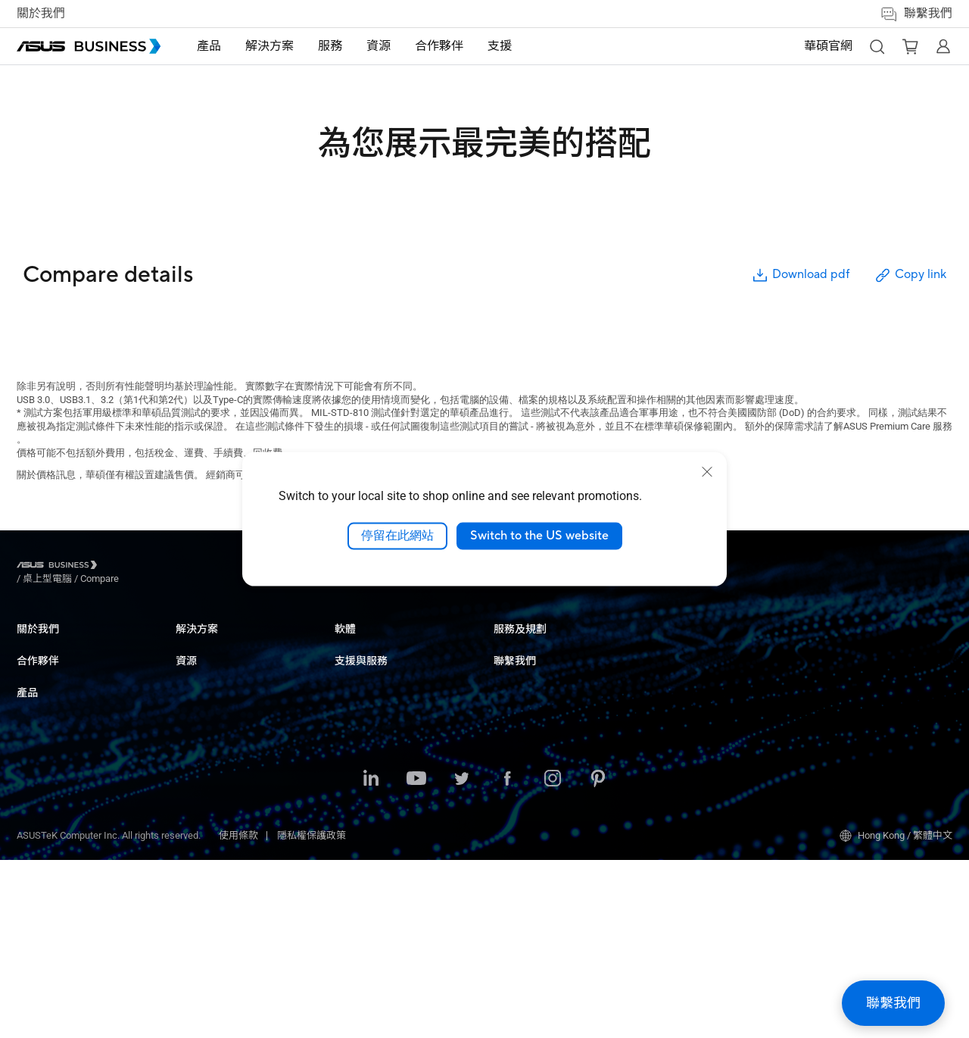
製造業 (349, 756)
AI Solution (358, 870)
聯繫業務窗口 (841, 665)
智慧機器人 (200, 870)
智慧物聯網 (200, 802)
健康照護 (354, 733)
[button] (877, 46)
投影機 (190, 711)
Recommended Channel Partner (84, 723)
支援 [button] (500, 46)
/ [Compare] (181, 567)
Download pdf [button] (800, 275)
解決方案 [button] (269, 46)
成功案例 (513, 665)
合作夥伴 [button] (439, 46)
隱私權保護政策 (311, 1013)
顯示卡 (190, 779)
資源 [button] (378, 46)
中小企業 (354, 643)
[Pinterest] (598, 957)
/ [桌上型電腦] (130, 567)
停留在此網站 (397, 535)
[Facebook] (507, 957)
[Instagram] (553, 957)
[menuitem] (209, 46)
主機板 (190, 756)
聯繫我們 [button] (916, 14)
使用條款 (238, 1013)
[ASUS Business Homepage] (88, 46)
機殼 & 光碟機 (205, 847)
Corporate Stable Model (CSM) (717, 723)
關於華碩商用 (46, 643)
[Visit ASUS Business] (60, 567)
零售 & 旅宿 (360, 711)
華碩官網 (828, 46)
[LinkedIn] (371, 957)
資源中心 (513, 643)
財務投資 (354, 824)
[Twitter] (462, 957)
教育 (344, 688)
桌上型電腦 (200, 665)
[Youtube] (416, 957)
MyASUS (512, 746)
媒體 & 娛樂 (360, 802)
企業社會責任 (46, 665)
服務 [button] (330, 46)
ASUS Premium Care (696, 700)
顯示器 (190, 688)
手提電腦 (195, 643)
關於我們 (41, 13)
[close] (707, 472)
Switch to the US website (539, 535)
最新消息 (513, 688)
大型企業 (354, 665)
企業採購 (831, 643)
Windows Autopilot (534, 827)
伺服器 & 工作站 (210, 733)
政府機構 (354, 847)
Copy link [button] (910, 275)
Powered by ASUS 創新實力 (712, 746)
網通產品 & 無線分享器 (225, 824)
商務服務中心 (682, 643)
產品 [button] (209, 46)
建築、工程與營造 (374, 779)
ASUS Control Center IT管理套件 (562, 768)
